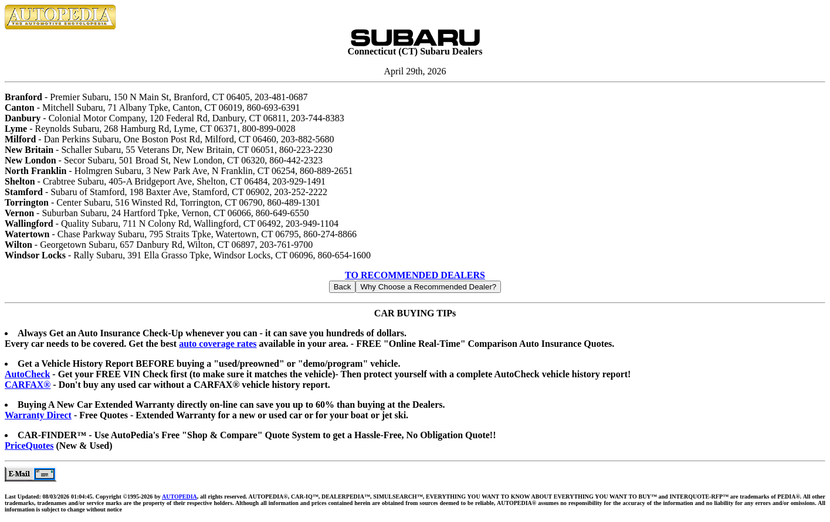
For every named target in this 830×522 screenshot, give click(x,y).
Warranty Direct (38, 415)
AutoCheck (27, 374)
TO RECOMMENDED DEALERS (415, 275)
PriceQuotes (29, 446)
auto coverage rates (217, 344)
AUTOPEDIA (179, 496)
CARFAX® (27, 385)
